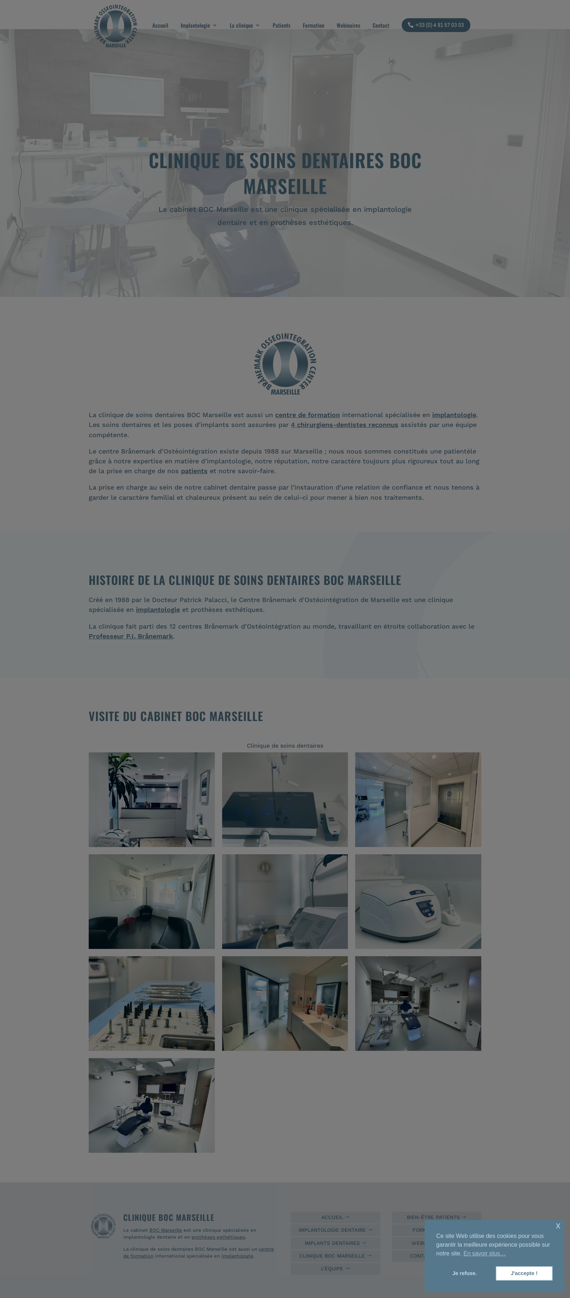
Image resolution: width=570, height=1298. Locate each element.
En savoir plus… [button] (484, 1253)
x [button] (558, 1225)
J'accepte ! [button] (524, 1273)
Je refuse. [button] (465, 1273)
